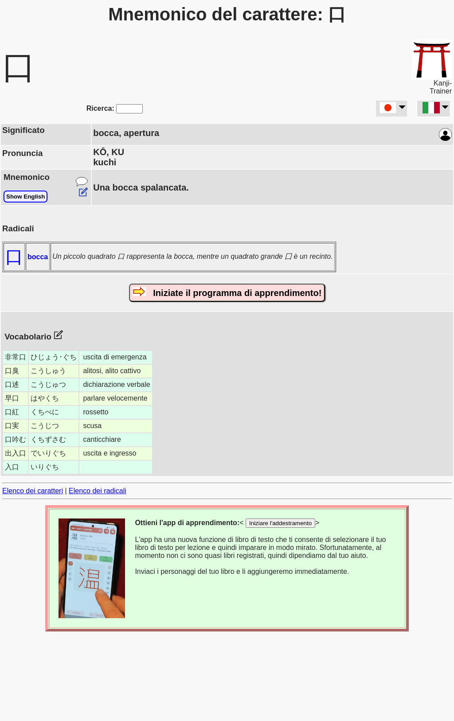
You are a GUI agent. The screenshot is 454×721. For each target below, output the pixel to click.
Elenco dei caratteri (32, 491)
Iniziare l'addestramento (280, 523)
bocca (37, 257)
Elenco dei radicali (97, 491)
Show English (25, 196)
